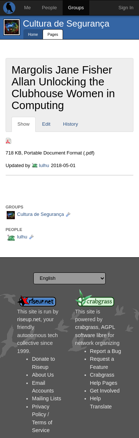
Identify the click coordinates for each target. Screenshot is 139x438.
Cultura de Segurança (66, 23)
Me (27, 7)
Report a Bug (105, 351)
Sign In (126, 7)
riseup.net (28, 319)
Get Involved (105, 391)
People (49, 7)
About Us (43, 375)
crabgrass (87, 327)
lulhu (44, 165)
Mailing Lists (46, 398)
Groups (76, 7)
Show (23, 124)
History (70, 124)
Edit (46, 124)
